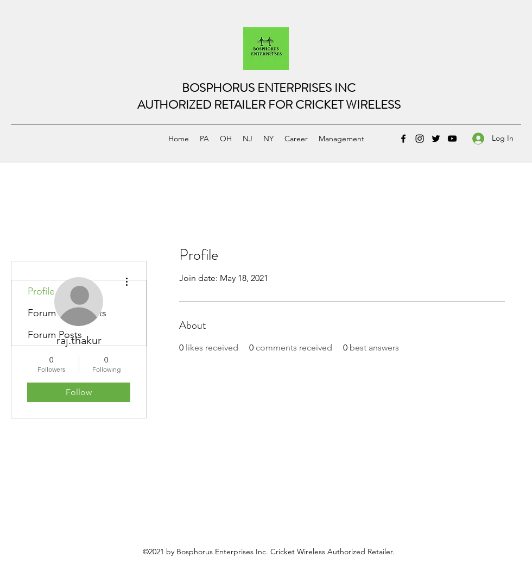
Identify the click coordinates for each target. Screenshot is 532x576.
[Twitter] (435, 138)
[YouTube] (452, 138)
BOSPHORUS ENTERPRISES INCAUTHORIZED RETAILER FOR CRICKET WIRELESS (269, 96)
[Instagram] (419, 138)
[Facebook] (403, 138)
